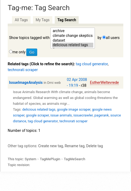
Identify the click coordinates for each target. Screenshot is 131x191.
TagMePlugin (50, 159)
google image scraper (73, 109)
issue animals (61, 115)
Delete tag (94, 146)
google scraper (37, 115)
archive (72, 31)
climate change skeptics (72, 35)
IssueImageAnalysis (26, 82)
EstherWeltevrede (104, 82)
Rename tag (74, 146)
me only (19, 52)
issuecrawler (83, 115)
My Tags (42, 20)
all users (113, 38)
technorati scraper (23, 70)
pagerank (101, 115)
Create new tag (50, 146)
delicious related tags (72, 45)
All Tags (21, 20)
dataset (72, 40)
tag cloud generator (92, 64)
